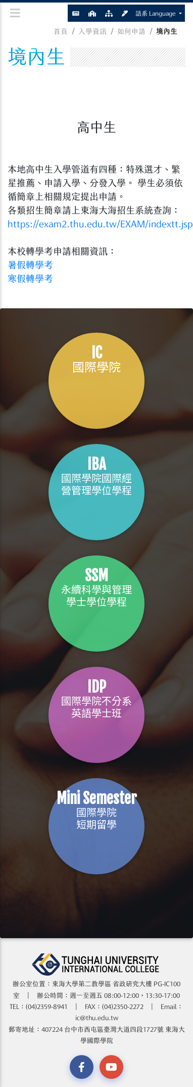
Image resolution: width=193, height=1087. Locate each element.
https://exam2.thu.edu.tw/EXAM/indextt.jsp (100, 223)
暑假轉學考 (30, 264)
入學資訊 (92, 31)
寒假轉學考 (30, 278)
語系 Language (156, 13)
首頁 (61, 31)
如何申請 (131, 31)
